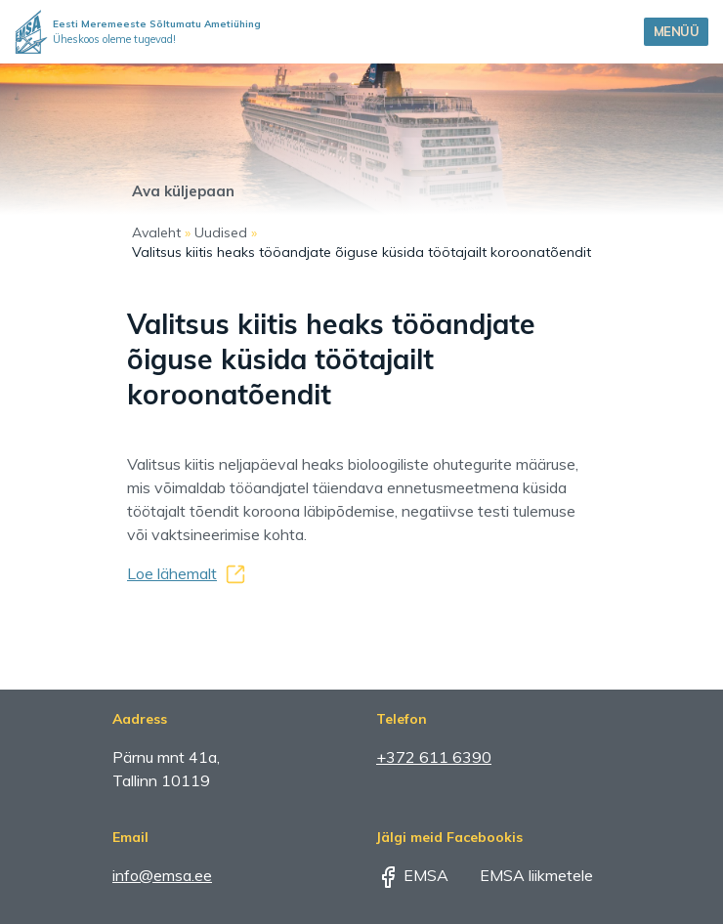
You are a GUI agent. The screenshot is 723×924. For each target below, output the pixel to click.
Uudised (220, 232)
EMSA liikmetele (522, 875)
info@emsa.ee (162, 875)
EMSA (412, 875)
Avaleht (156, 232)
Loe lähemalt (172, 573)
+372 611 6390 (433, 757)
